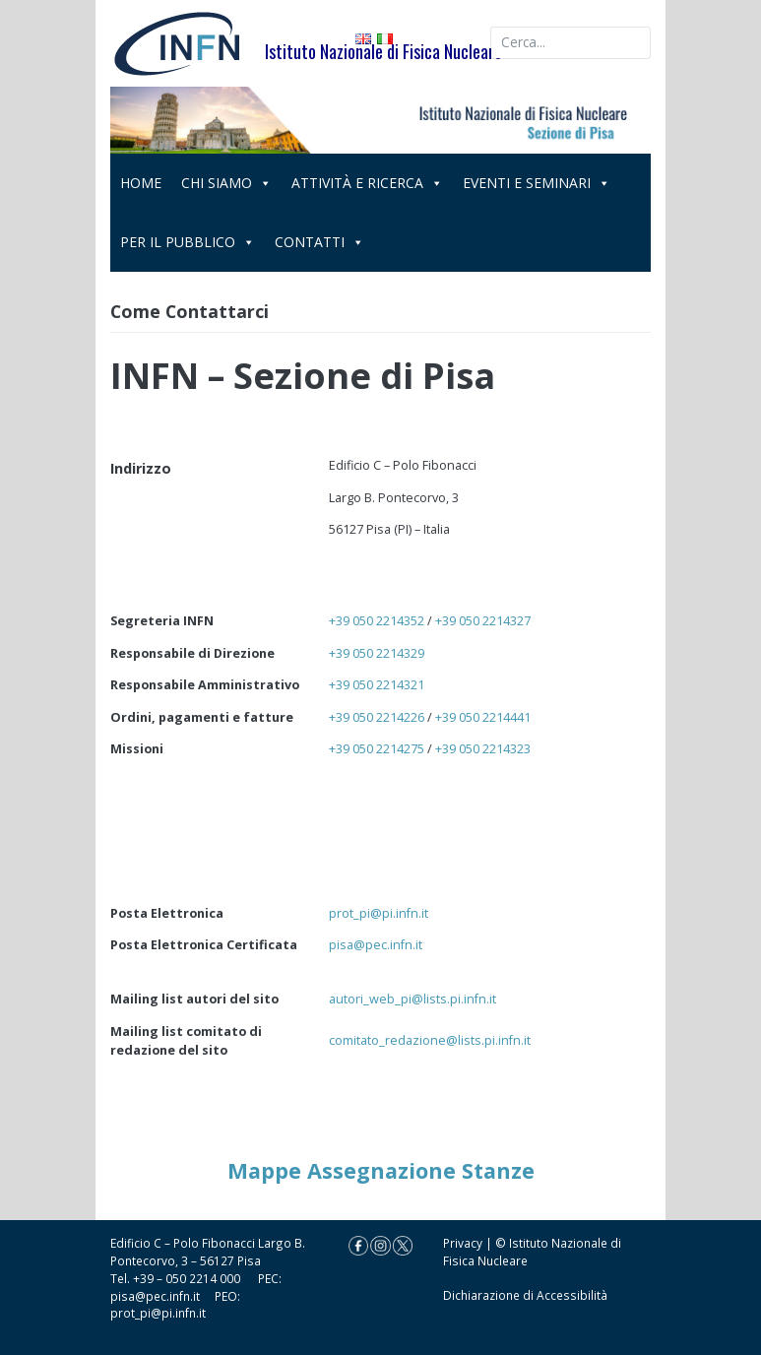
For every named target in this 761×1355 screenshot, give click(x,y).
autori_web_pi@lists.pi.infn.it (412, 998)
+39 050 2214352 (376, 620)
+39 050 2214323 (483, 748)
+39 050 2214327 (483, 620)
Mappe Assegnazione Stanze (381, 1170)
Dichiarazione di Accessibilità (525, 1295)
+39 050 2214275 (376, 748)
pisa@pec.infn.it (375, 944)
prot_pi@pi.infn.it (378, 913)
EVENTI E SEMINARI (536, 182)
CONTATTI (319, 241)
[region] (381, 120)
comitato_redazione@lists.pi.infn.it (430, 1040)
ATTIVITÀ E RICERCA (367, 182)
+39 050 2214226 (376, 717)
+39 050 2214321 (376, 684)
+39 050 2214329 (376, 653)
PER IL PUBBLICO (187, 241)
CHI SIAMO (226, 182)
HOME (140, 182)
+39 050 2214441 (483, 717)
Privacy (462, 1243)
